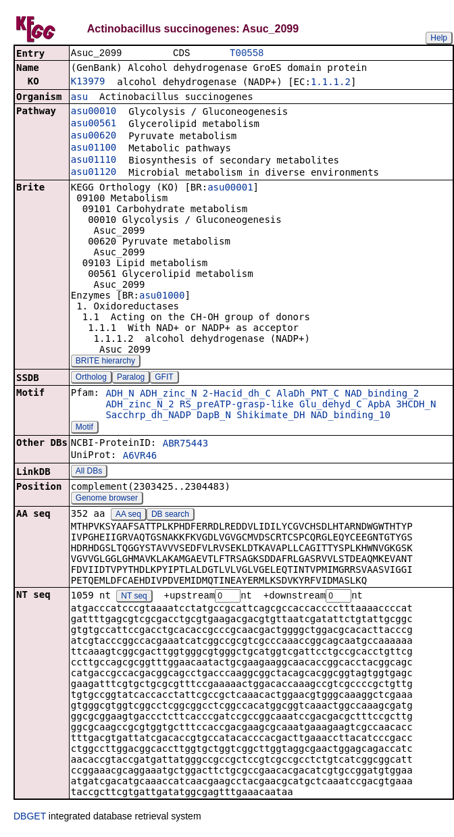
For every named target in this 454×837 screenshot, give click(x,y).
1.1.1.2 (331, 83)
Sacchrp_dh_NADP (148, 416)
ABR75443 (185, 444)
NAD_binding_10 (350, 416)
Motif (84, 428)
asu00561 (93, 124)
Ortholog (91, 378)
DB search (170, 515)
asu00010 (93, 112)
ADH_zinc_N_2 (139, 405)
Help (438, 38)
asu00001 (230, 188)
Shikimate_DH (270, 416)
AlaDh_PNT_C (307, 394)
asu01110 (93, 160)
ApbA (379, 405)
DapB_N (214, 416)
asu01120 (93, 173)
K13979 (88, 82)
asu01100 (93, 148)
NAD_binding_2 (382, 394)
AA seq (128, 515)
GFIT (164, 378)
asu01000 (161, 296)
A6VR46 (140, 456)
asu (79, 98)
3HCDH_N (416, 405)
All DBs (89, 472)
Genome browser (107, 499)
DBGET (30, 818)
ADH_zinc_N (168, 394)
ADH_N (119, 394)
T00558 (246, 53)
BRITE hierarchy (105, 362)
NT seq (134, 598)
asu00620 (93, 136)
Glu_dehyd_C (330, 405)
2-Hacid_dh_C (237, 394)
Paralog (131, 378)
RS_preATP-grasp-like (237, 405)
